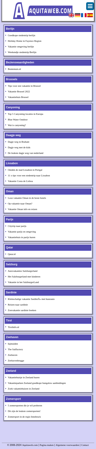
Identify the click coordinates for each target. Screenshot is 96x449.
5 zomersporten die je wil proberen (25, 405)
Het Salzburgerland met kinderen (24, 276)
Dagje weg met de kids (19, 147)
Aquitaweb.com (30, 445)
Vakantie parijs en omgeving (22, 231)
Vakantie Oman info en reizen (22, 209)
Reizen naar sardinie (18, 304)
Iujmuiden (13, 343)
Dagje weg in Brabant (18, 141)
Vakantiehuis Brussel (18, 97)
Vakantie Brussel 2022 (19, 91)
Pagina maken (47, 445)
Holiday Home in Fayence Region (24, 41)
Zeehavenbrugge (16, 360)
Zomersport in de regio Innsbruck (24, 416)
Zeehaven (12, 355)
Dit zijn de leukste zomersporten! (24, 411)
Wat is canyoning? (17, 125)
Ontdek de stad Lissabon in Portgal (25, 169)
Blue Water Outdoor (18, 119)
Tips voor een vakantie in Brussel (24, 85)
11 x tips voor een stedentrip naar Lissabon (29, 175)
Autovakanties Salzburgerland (23, 271)
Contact (85, 445)
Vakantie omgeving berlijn (21, 46)
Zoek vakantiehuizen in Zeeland (23, 388)
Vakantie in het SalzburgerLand (23, 282)
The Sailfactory (15, 349)
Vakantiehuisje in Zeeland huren (24, 377)
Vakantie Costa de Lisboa (20, 181)
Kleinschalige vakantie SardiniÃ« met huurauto (31, 299)
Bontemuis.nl (14, 69)
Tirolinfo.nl (13, 327)
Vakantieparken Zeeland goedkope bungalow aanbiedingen (37, 383)
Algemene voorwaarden (67, 445)
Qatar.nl (12, 254)
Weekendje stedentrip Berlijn (22, 52)
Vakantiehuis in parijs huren (21, 237)
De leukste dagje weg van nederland (25, 153)
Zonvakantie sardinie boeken (22, 310)
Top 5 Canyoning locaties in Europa (25, 114)
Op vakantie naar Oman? (20, 203)
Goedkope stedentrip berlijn (21, 35)
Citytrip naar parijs (17, 226)
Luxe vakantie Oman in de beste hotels (27, 198)
